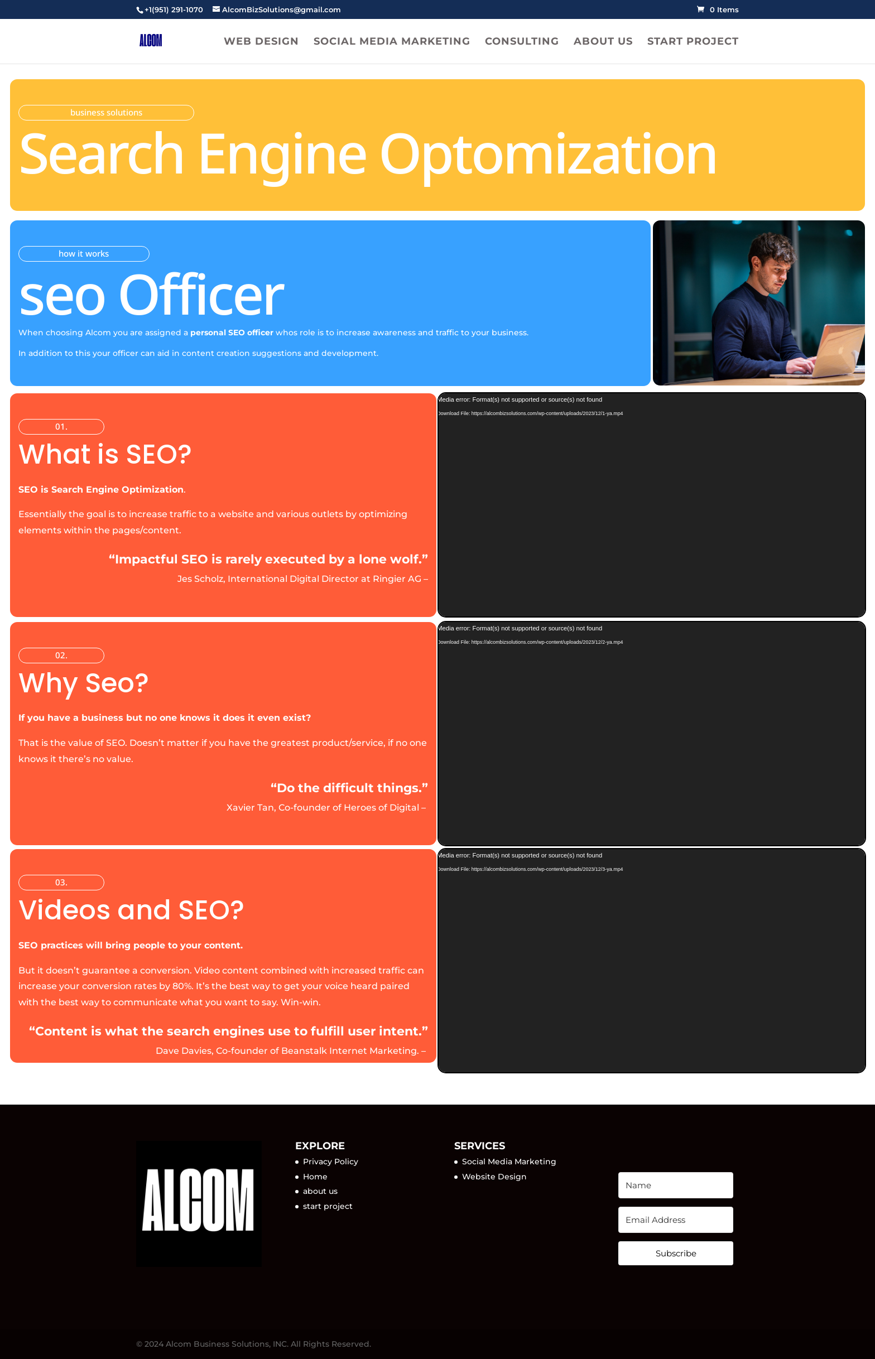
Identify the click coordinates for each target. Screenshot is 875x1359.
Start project (693, 42)
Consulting (522, 42)
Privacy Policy (330, 1161)
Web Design (261, 42)
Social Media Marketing (392, 42)
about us (320, 1191)
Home (315, 1177)
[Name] (675, 1185)
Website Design (494, 1177)
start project (328, 1206)
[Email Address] (675, 1220)
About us (603, 42)
